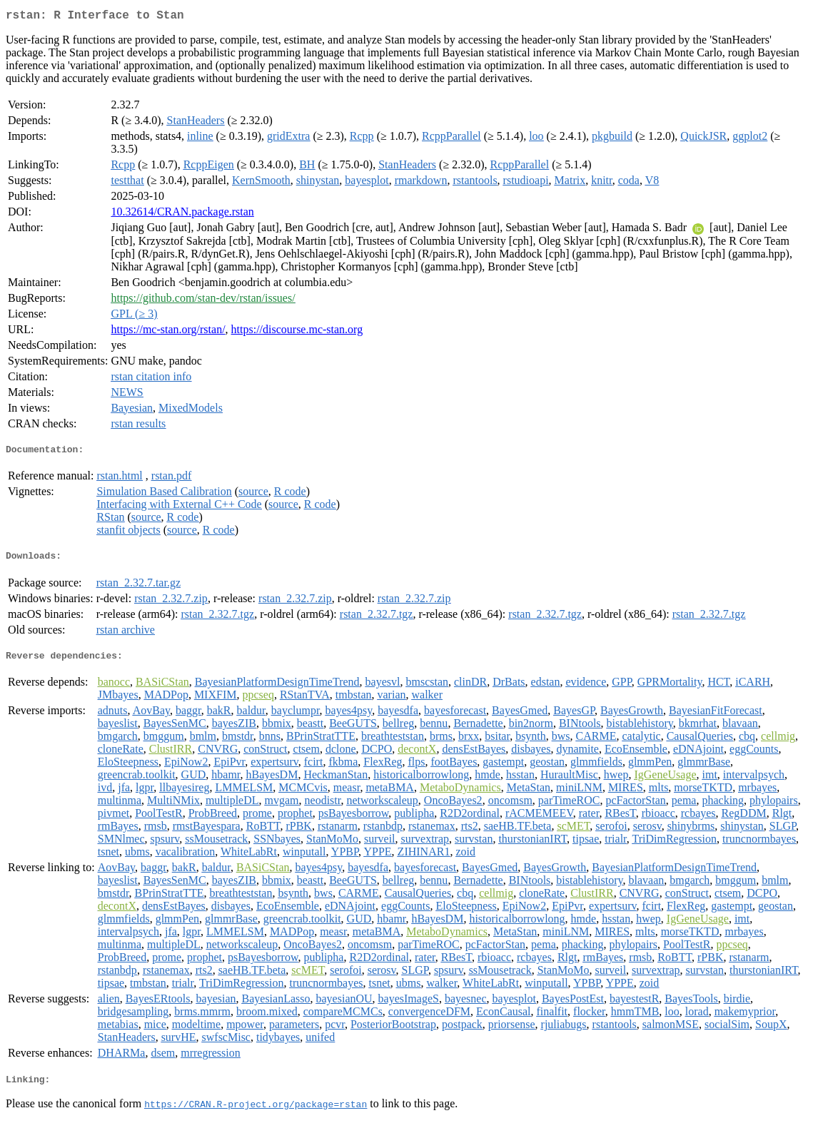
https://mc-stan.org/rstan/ (168, 332)
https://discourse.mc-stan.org (297, 332)
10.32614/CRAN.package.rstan (182, 214)
